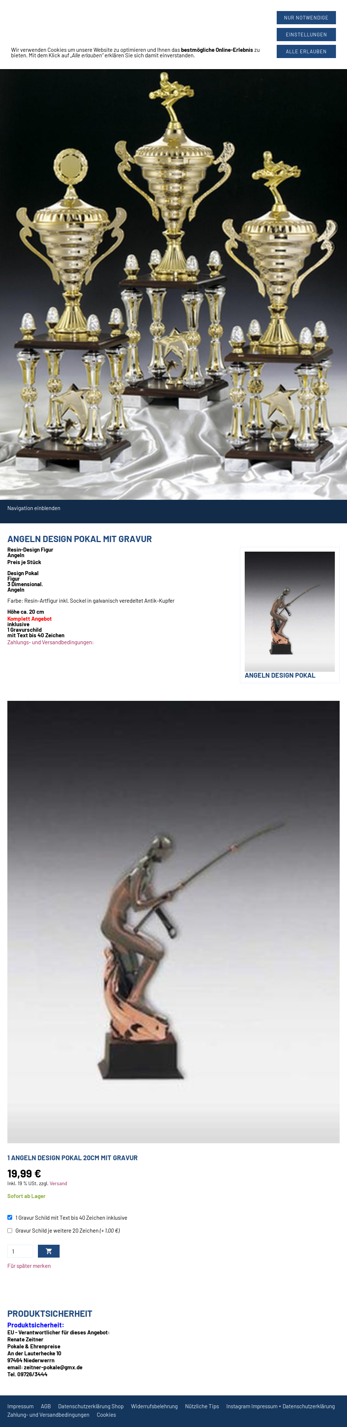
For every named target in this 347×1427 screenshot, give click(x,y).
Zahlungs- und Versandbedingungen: (50, 642)
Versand (58, 1183)
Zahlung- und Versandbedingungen (48, 1414)
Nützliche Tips (202, 1406)
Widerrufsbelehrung (154, 1406)
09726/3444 (179, 11)
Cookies (106, 1414)
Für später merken (29, 1265)
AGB (46, 1406)
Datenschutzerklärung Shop (91, 1406)
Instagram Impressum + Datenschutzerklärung (280, 1406)
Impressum (20, 1406)
